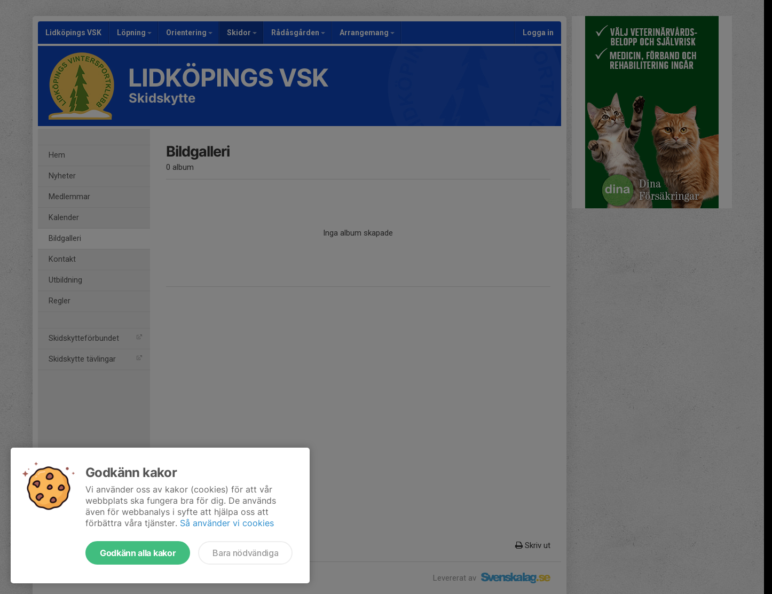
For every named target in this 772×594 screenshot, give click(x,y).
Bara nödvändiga (245, 553)
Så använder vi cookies (227, 523)
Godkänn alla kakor (138, 553)
